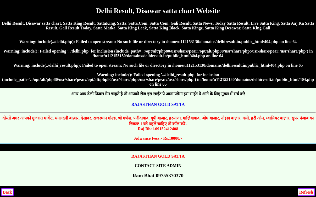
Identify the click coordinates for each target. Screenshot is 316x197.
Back (7, 192)
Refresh (306, 192)
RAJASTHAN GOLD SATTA (158, 104)
